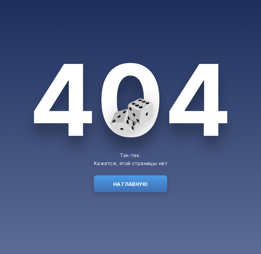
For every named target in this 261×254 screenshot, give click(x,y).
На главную (130, 184)
